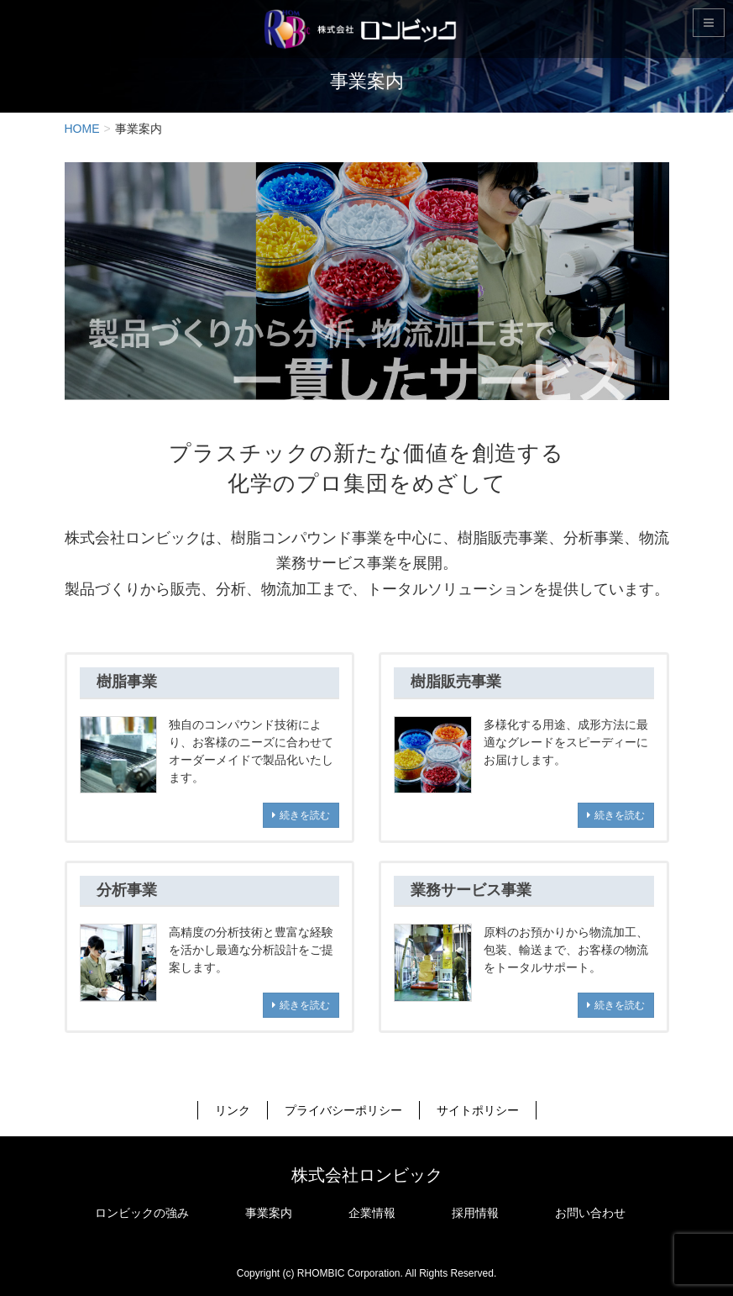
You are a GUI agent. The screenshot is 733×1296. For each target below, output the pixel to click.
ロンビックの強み (142, 1213)
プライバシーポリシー (343, 1110)
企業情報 (371, 1213)
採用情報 (475, 1213)
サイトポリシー (478, 1110)
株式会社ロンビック (366, 1175)
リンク (232, 1110)
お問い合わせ (590, 1213)
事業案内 (268, 1213)
